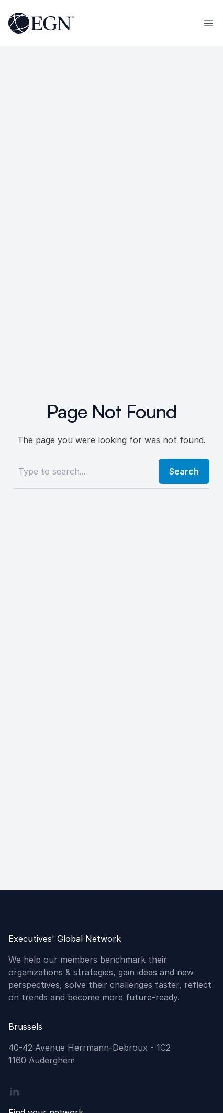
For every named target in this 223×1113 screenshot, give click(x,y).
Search (184, 471)
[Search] (83, 471)
